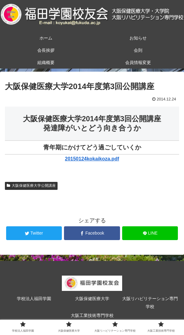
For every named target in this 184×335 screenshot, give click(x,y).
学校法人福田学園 (34, 298)
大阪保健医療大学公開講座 (31, 185)
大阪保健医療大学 (92, 298)
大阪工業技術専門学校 (92, 315)
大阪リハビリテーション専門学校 (150, 302)
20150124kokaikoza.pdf (92, 158)
